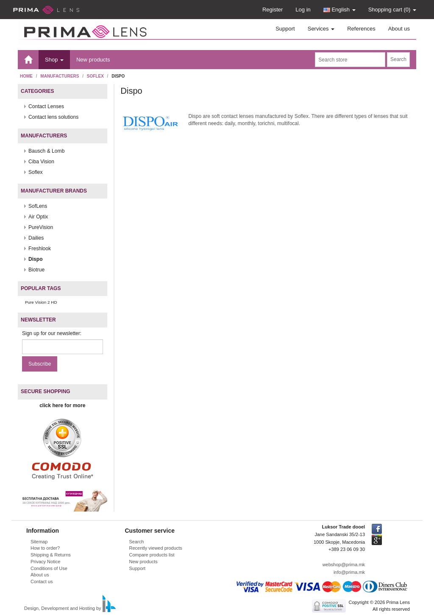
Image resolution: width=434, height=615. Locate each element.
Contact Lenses (46, 106)
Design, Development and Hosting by (62, 608)
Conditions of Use (49, 568)
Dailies (36, 238)
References (361, 28)
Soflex (95, 76)
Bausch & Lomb (46, 151)
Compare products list (152, 554)
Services (321, 28)
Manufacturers (59, 76)
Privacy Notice (45, 561)
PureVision (40, 227)
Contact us (42, 581)
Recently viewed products (155, 548)
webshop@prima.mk (344, 564)
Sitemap (39, 541)
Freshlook (39, 249)
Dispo (35, 259)
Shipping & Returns (51, 554)
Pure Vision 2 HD (41, 302)
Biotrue (36, 270)
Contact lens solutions (53, 117)
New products (93, 59)
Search (136, 541)
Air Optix (38, 217)
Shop (54, 59)
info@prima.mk (349, 572)
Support (285, 28)
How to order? (45, 548)
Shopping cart (392, 9)
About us (399, 28)
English (339, 9)
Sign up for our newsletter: (51, 333)
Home (26, 76)
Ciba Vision (41, 162)
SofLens (37, 206)
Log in (302, 9)
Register (272, 9)
